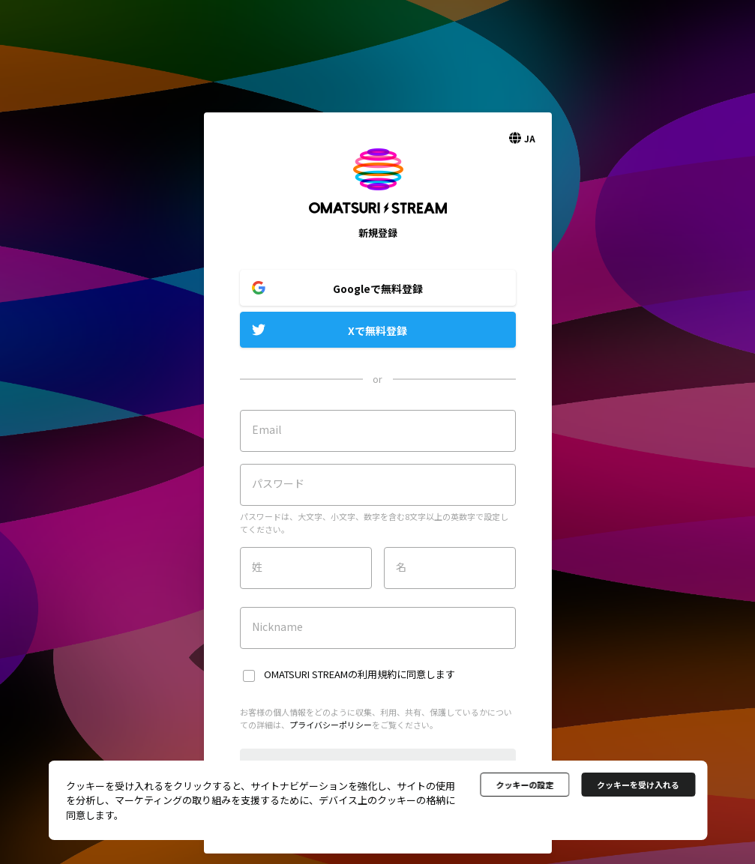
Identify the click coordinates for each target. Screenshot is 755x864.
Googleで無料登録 (378, 288)
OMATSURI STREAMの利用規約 (330, 674)
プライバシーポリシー (330, 725)
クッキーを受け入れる (638, 785)
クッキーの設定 (524, 785)
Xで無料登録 (377, 330)
